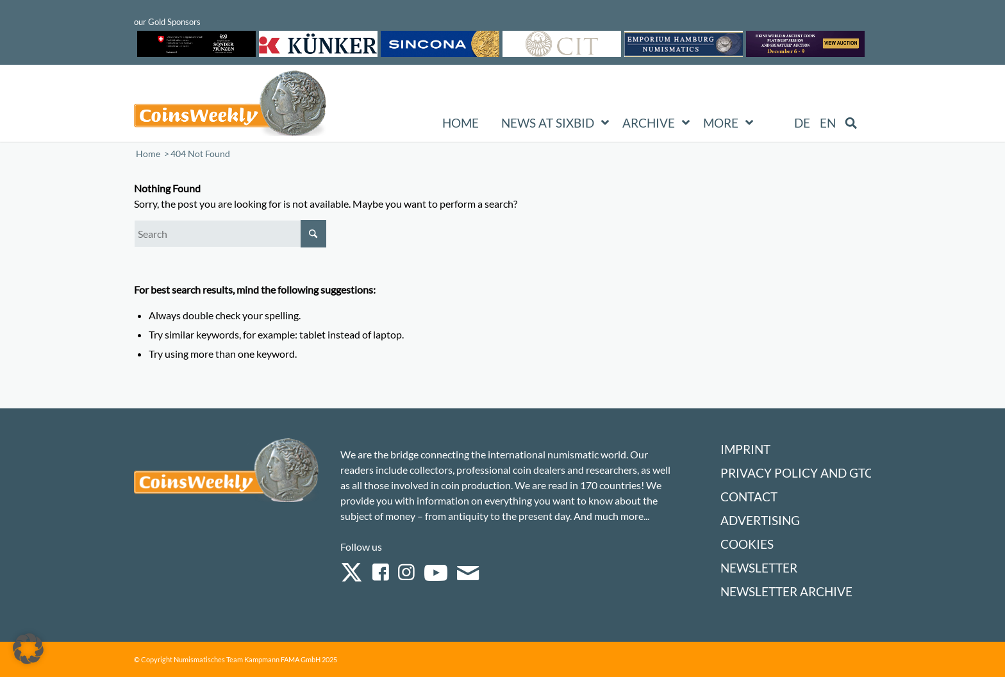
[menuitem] (802, 123)
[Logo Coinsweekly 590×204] (230, 106)
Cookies (747, 544)
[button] (28, 649)
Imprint (745, 449)
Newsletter (758, 567)
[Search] (230, 233)
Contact (748, 496)
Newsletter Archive (786, 591)
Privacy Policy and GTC (796, 472)
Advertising (760, 520)
